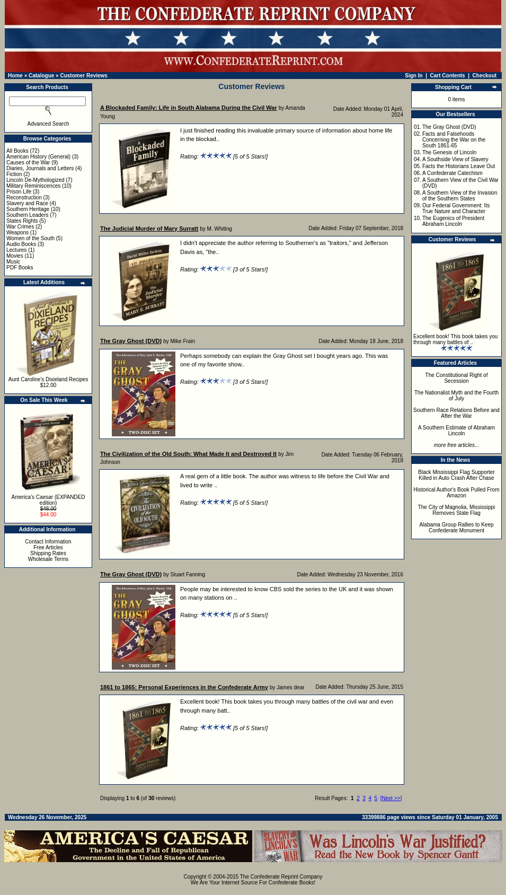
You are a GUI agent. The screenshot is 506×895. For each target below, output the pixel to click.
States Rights (22, 221)
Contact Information (48, 542)
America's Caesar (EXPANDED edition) (48, 500)
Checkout (485, 75)
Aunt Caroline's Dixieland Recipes (48, 379)
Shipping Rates (48, 553)
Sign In (413, 75)
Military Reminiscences (33, 186)
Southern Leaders (27, 215)
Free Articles (48, 547)
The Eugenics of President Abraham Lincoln (453, 221)
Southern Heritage (27, 209)
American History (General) (38, 157)
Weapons (17, 232)
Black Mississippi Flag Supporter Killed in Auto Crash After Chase (456, 475)
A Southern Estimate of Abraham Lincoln (456, 430)
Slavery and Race (27, 203)
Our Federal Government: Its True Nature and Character (456, 208)
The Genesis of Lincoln (449, 152)
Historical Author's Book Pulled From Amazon (457, 492)
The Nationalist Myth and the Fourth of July (456, 395)
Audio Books (21, 244)
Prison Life (18, 192)
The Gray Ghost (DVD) (449, 127)
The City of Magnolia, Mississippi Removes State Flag (456, 510)
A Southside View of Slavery (455, 159)
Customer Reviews (83, 75)
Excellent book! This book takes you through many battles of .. (455, 339)
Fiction (14, 174)
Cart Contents (447, 75)
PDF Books (19, 267)
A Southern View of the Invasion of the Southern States (460, 195)
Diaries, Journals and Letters (40, 168)
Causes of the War (28, 162)
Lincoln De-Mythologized (35, 180)
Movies (14, 256)
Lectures (16, 250)
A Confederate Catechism (452, 173)
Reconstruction (24, 197)
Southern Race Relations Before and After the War (456, 413)
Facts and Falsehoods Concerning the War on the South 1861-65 (453, 139)
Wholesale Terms (48, 559)
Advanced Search (48, 124)
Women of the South (30, 238)
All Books (17, 151)
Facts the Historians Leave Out (458, 166)
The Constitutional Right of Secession (456, 378)
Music (13, 262)
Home (15, 75)
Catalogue (41, 75)
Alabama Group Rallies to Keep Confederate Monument (456, 527)
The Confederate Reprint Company (281, 877)
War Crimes (20, 227)
